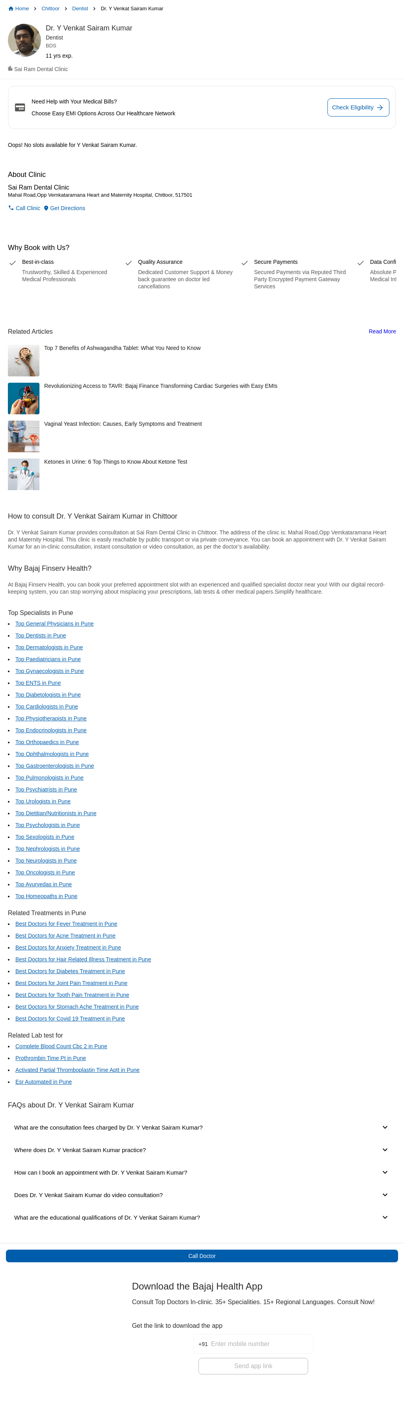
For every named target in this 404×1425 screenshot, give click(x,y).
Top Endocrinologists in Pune (51, 730)
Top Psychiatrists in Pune (46, 789)
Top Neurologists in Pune (46, 860)
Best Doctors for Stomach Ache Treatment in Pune (77, 1007)
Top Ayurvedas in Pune (43, 884)
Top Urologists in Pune (43, 801)
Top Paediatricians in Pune (48, 659)
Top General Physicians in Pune (54, 623)
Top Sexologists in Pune (44, 837)
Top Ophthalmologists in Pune (52, 754)
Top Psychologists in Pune (47, 825)
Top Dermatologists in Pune (49, 647)
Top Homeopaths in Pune (46, 896)
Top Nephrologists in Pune (47, 849)
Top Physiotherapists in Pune (51, 718)
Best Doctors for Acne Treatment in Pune (65, 935)
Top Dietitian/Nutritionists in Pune (55, 813)
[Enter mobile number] (262, 1336)
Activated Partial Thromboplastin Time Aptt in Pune (77, 1070)
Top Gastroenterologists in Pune (54, 766)
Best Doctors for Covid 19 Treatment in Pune (70, 1018)
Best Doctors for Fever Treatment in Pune (66, 924)
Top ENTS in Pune (38, 683)
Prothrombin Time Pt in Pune (50, 1058)
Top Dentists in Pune (40, 635)
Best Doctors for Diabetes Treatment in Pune (70, 971)
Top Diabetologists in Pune (48, 695)
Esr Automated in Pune (43, 1082)
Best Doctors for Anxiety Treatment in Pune (68, 947)
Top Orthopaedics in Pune (47, 742)
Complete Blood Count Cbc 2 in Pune (61, 1046)
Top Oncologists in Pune (45, 872)
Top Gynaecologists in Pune (49, 671)
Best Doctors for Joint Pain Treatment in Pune (71, 983)
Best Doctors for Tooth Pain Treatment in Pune (72, 995)
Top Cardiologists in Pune (46, 706)
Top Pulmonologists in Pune (49, 778)
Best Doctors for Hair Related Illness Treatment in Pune (83, 959)
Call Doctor (201, 1256)
